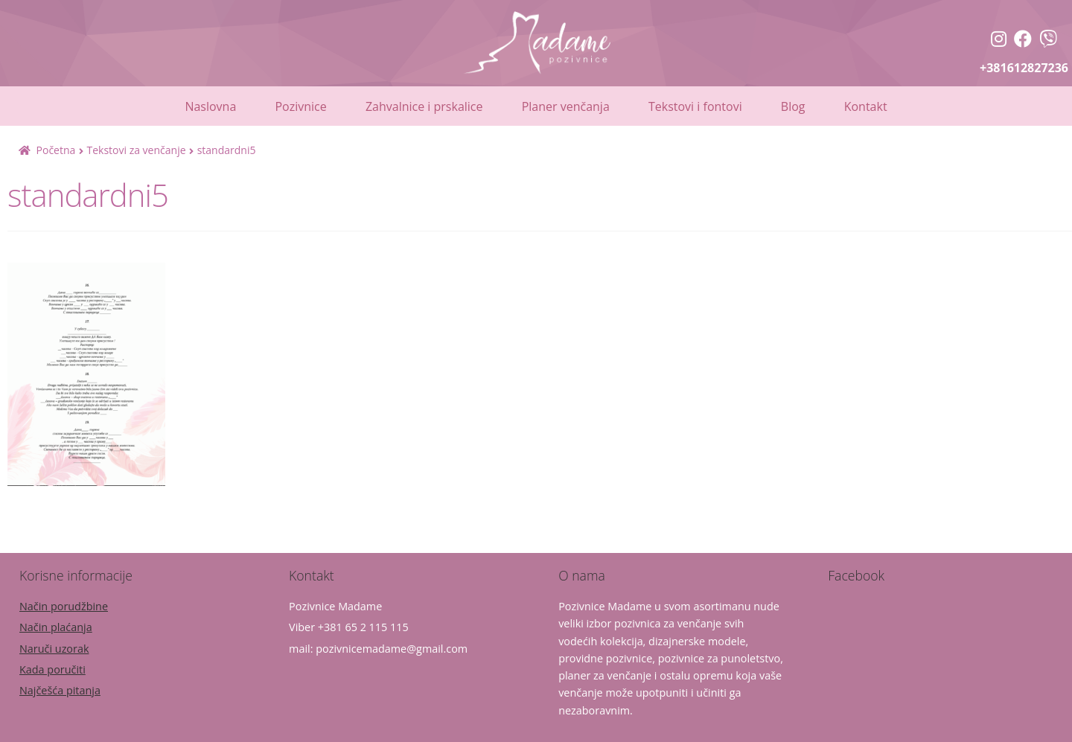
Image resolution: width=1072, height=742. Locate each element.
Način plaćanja (55, 627)
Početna (56, 150)
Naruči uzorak (54, 649)
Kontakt (865, 106)
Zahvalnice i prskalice (424, 106)
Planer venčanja (566, 106)
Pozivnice (300, 106)
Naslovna (210, 106)
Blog (793, 106)
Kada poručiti (52, 669)
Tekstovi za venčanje (135, 150)
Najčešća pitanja (59, 690)
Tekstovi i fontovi (695, 106)
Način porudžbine (63, 606)
